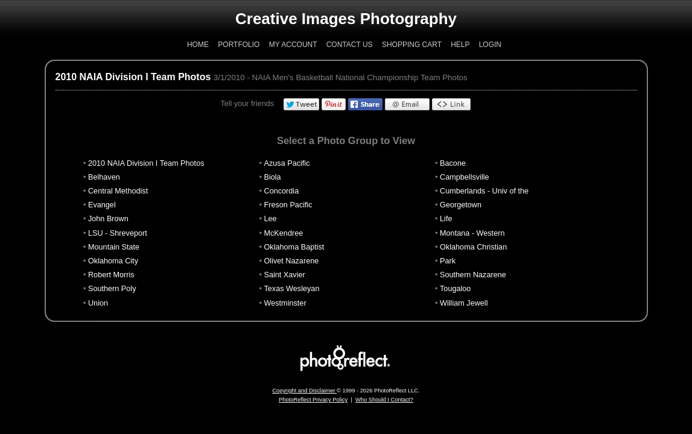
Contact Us (349, 44)
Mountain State (113, 247)
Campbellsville (464, 177)
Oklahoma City (113, 261)
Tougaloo (455, 289)
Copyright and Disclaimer (304, 391)
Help (460, 44)
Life (446, 219)
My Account (293, 44)
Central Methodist (118, 191)
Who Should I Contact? (384, 400)
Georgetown (460, 205)
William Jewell (463, 303)
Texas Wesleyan (292, 289)
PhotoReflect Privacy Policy (313, 400)
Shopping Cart (412, 44)
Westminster (285, 303)
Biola (272, 177)
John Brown (108, 219)
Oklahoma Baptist (294, 247)
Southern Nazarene (473, 275)
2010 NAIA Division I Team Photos (133, 77)
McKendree (283, 233)
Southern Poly (112, 289)
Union (98, 303)
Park (448, 261)
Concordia (281, 191)
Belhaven (104, 177)
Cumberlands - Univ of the (484, 191)
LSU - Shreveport (117, 233)
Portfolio (238, 44)
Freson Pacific (288, 205)
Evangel (102, 205)
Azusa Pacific (287, 163)
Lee (270, 219)
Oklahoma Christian (473, 247)
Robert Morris (111, 275)
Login (490, 44)
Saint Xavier (284, 275)
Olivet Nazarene (291, 261)
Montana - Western (472, 233)
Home (198, 44)
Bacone (453, 163)
